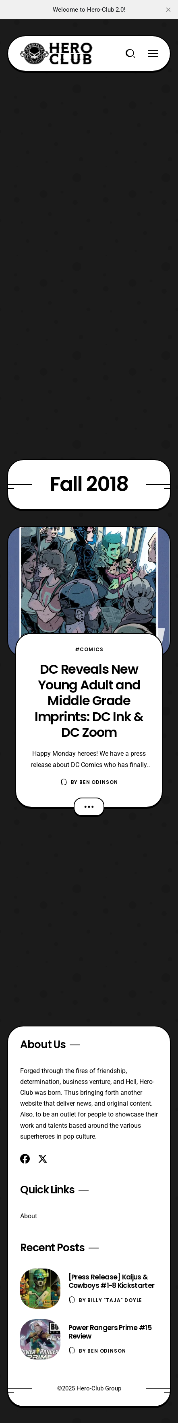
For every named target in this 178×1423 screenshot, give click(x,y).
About (28, 1216)
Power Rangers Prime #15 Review (109, 1332)
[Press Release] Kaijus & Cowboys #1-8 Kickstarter (111, 1281)
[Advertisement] (89, 160)
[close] (168, 9)
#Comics (89, 649)
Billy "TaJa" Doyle (114, 1300)
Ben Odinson (98, 782)
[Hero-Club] (56, 53)
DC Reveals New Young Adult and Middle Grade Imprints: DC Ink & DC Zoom (89, 700)
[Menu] (153, 53)
